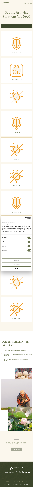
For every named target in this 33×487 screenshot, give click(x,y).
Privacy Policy (6, 484)
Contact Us (11, 472)
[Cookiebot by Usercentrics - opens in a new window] (25, 218)
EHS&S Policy (26, 484)
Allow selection (16, 264)
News (6, 472)
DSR (20, 484)
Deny (16, 268)
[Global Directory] (25, 3)
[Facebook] (19, 472)
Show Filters (16, 25)
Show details (25, 256)
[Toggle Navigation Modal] (31, 3)
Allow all (16, 260)
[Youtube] (28, 472)
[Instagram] (22, 472)
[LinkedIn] (25, 472)
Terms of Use (14, 484)
